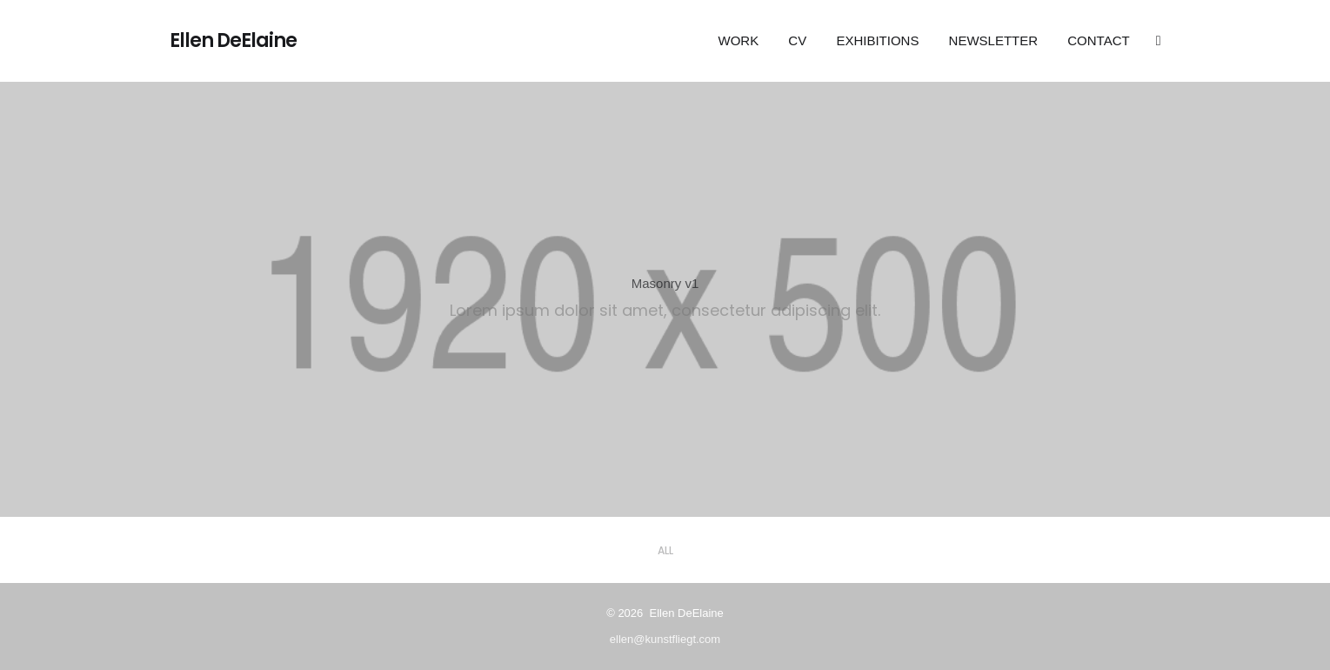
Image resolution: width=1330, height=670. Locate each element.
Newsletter (994, 40)
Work (738, 40)
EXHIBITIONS (877, 40)
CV (797, 40)
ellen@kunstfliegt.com (665, 639)
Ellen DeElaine (233, 40)
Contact (1098, 40)
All (665, 550)
